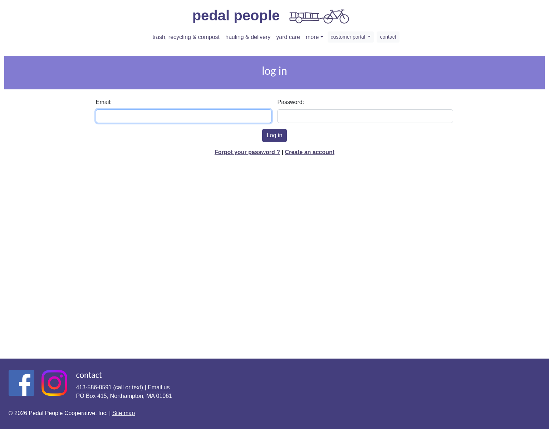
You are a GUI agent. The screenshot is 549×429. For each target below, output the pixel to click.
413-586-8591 (94, 387)
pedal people (271, 16)
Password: (290, 102)
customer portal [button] (349, 37)
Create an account (309, 152)
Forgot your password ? (247, 152)
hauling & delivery (247, 37)
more (312, 37)
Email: (104, 102)
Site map (123, 413)
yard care (288, 37)
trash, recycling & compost (186, 37)
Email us (159, 387)
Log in (275, 135)
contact (388, 37)
